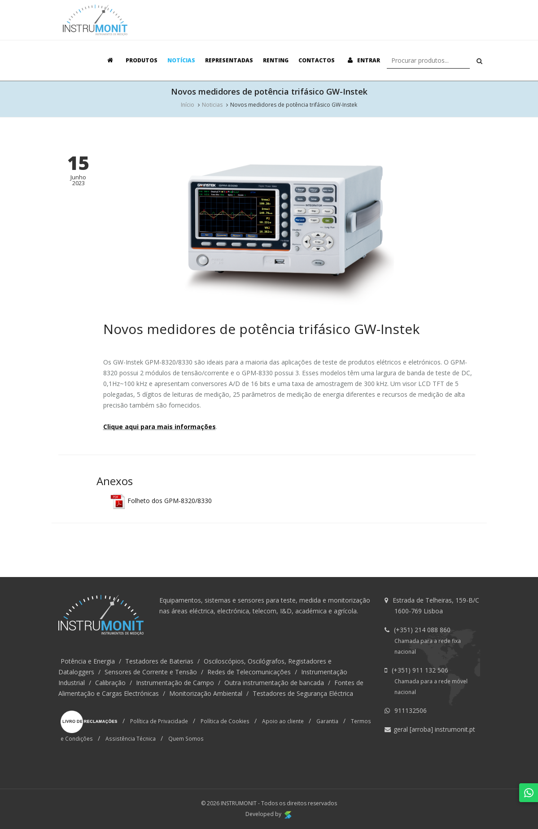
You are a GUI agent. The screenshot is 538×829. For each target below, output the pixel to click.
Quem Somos (186, 738)
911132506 (410, 710)
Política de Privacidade (159, 721)
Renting (276, 60)
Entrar (362, 60)
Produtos (141, 60)
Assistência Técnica (130, 738)
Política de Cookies (225, 721)
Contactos (316, 60)
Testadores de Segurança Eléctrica (303, 693)
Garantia (327, 721)
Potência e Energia (88, 661)
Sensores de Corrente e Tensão (151, 672)
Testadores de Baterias (159, 661)
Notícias (181, 60)
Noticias (212, 105)
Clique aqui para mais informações (159, 426)
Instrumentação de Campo (175, 682)
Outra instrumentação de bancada (274, 682)
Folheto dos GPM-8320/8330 (161, 500)
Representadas (229, 60)
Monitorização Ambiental (205, 693)
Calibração (110, 682)
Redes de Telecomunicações (249, 672)
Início (187, 105)
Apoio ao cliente (283, 721)
